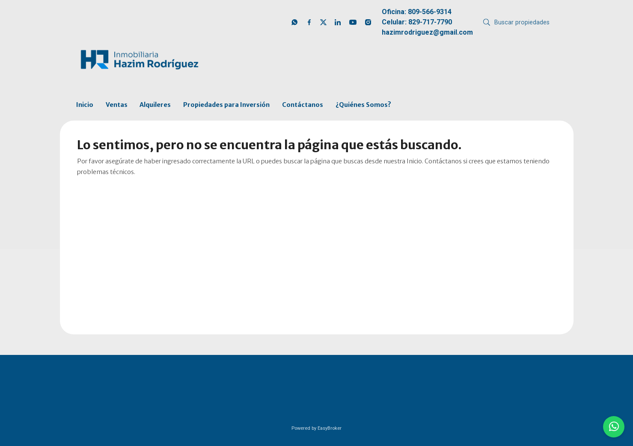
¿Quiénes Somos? (363, 105)
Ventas (117, 105)
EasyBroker (330, 428)
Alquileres (155, 105)
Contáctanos (302, 105)
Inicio (84, 105)
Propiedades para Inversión (226, 105)
